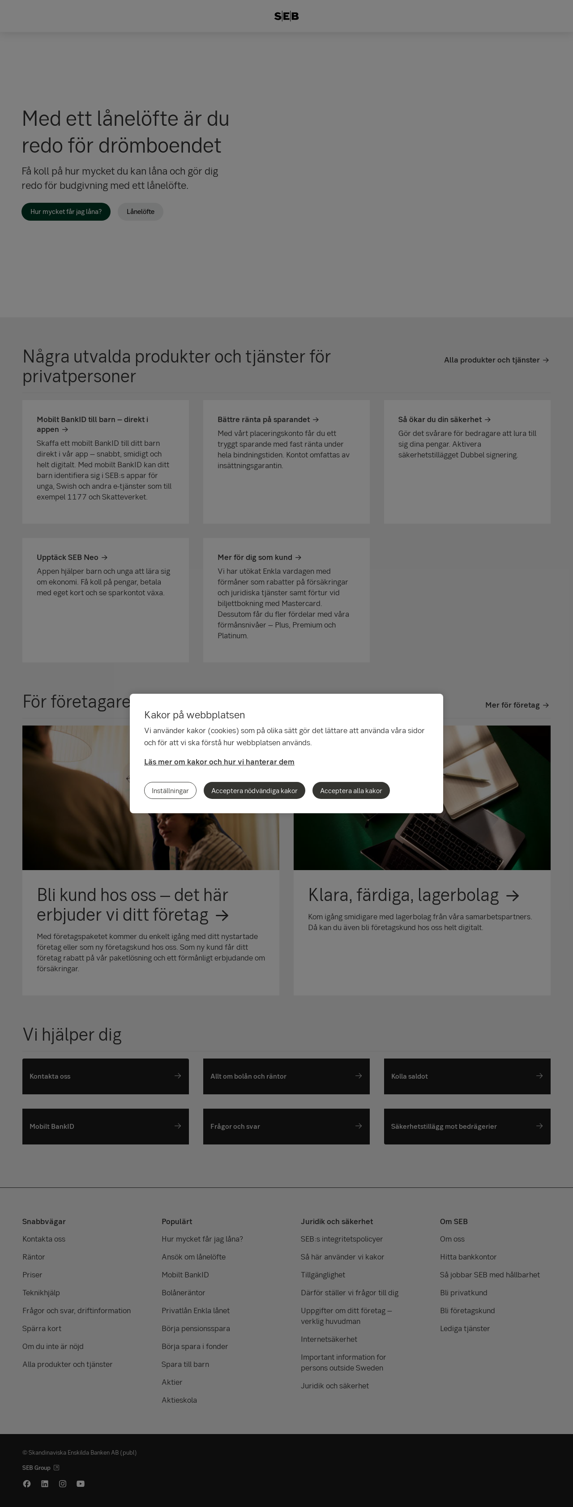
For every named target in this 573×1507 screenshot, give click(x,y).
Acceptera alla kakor (351, 790)
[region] (286, 753)
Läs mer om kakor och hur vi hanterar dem (219, 761)
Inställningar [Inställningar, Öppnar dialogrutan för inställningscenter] (170, 790)
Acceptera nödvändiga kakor (254, 790)
